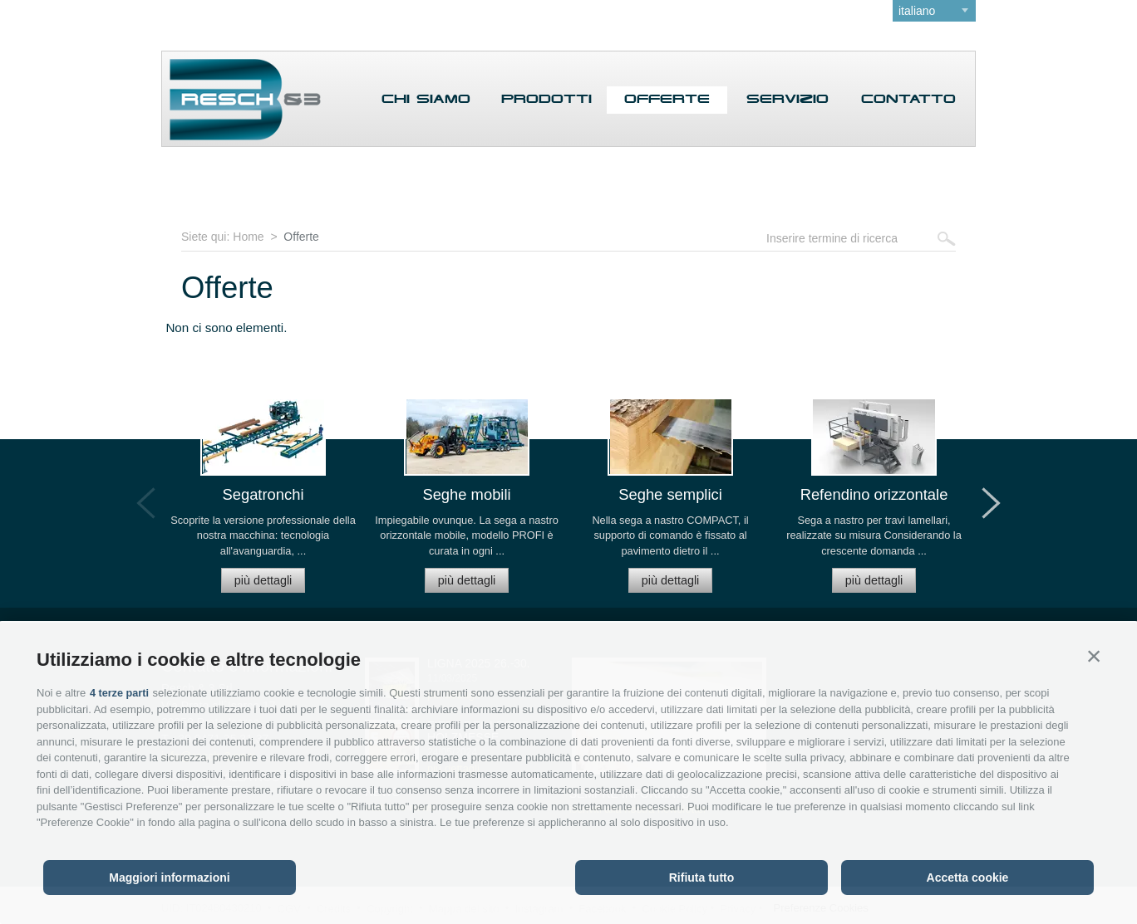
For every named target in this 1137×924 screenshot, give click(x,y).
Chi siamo (425, 100)
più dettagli (263, 577)
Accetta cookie (968, 877)
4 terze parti (120, 693)
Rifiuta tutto (702, 877)
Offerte (667, 100)
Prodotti (546, 100)
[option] (263, 502)
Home (248, 236)
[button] (1093, 656)
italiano (916, 10)
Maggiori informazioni (169, 877)
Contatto (908, 100)
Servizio (787, 100)
